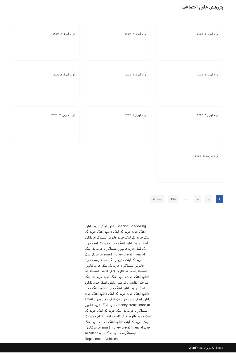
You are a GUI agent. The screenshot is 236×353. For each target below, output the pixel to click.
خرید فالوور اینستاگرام (108, 238)
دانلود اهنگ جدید (104, 226)
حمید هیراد (101, 300)
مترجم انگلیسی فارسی (108, 260)
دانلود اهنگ (104, 232)
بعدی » (157, 199)
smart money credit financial (124, 255)
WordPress (196, 348)
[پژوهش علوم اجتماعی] (202, 7)
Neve (219, 348)
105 (173, 199)
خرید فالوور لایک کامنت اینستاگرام (108, 271)
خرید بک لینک (122, 232)
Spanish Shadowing (131, 226)
